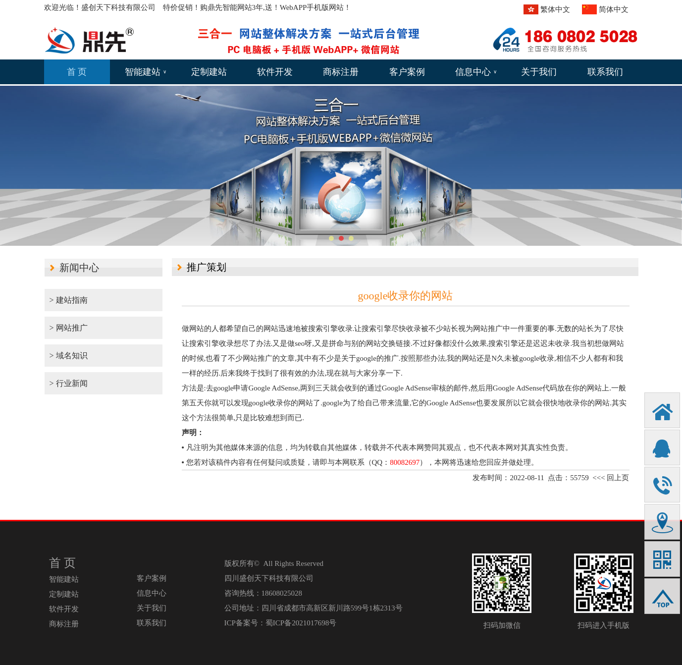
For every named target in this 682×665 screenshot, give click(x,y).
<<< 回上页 (610, 478)
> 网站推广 (69, 328)
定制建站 (209, 72)
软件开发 (275, 72)
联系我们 (605, 72)
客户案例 (407, 72)
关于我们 (539, 72)
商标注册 (341, 72)
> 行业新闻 (69, 398)
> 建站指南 (69, 300)
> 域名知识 (69, 355)
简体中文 (614, 9)
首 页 (77, 72)
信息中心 (476, 71)
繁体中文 (555, 9)
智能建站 (145, 71)
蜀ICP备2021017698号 (300, 623)
